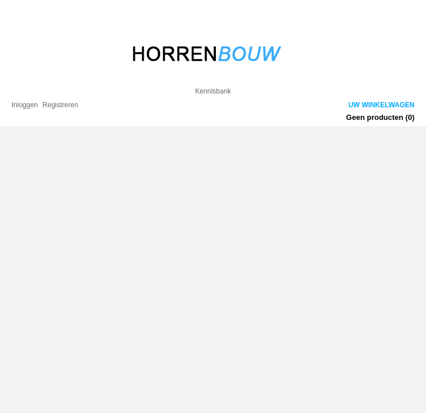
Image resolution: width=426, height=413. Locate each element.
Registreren (60, 105)
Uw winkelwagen (381, 105)
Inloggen (24, 105)
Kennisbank (213, 91)
